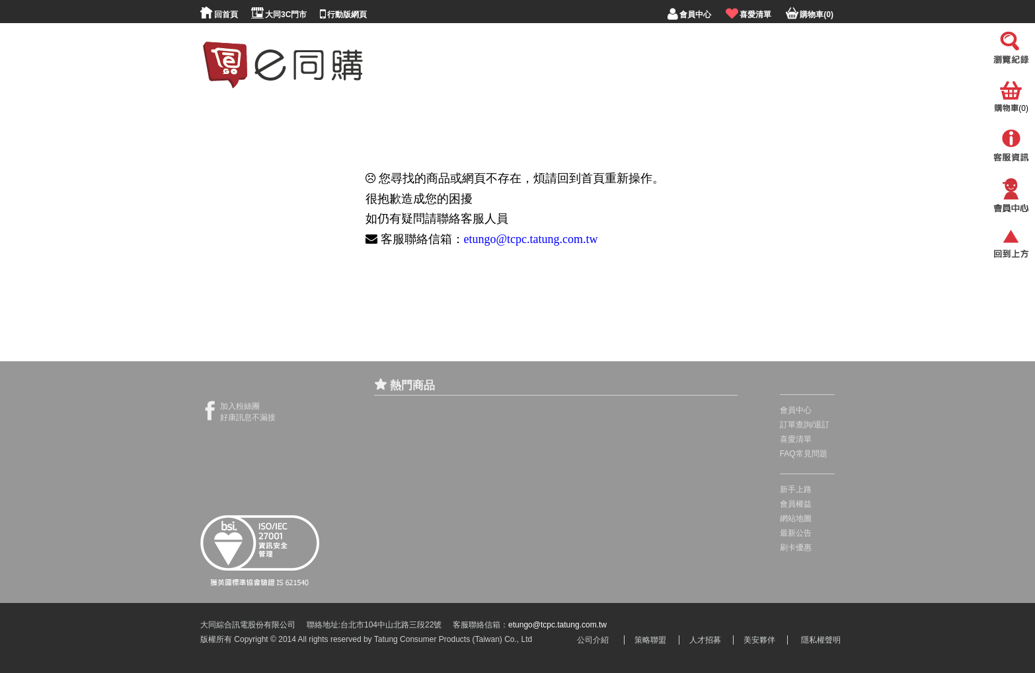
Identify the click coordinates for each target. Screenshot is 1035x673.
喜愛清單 (796, 439)
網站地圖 (796, 518)
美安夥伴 (759, 640)
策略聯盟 (650, 640)
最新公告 (796, 533)
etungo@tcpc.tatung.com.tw (531, 239)
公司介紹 (593, 640)
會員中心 (796, 410)
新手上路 (796, 489)
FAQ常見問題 (803, 453)
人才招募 (705, 640)
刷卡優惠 (796, 547)
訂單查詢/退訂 (804, 424)
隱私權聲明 (821, 640)
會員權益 (796, 504)
